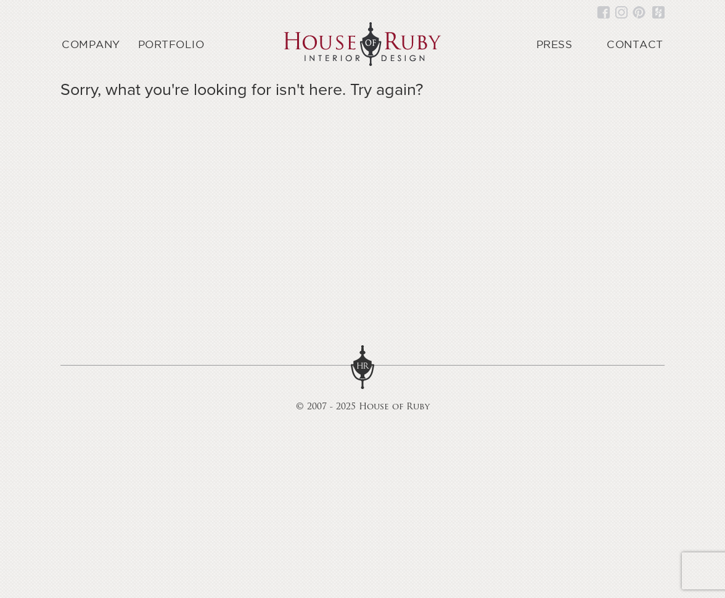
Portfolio (171, 44)
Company (91, 44)
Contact (635, 44)
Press (554, 44)
